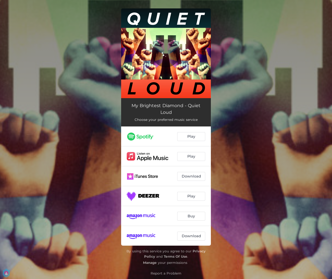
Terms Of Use (175, 256)
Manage (150, 262)
